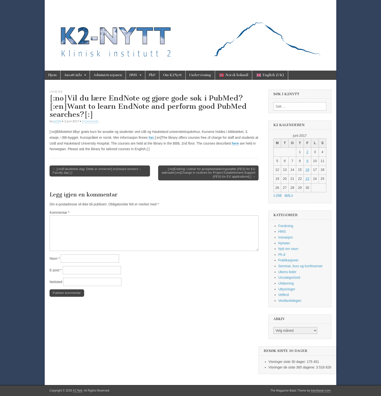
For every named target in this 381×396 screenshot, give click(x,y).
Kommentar (59, 212)
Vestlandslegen (289, 301)
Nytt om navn (288, 249)
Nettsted (56, 282)
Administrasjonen (108, 75)
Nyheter (56, 91)
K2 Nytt (77, 390)
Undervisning (200, 75)
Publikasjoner (288, 260)
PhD (152, 75)
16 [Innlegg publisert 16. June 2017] (307, 170)
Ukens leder (287, 272)
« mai (277, 195)
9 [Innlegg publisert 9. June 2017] (307, 161)
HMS (133, 75)
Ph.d (281, 255)
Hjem (52, 75)
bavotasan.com (321, 390)
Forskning (285, 226)
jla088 (57, 121)
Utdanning (286, 283)
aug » (289, 195)
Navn (55, 258)
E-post (56, 270)
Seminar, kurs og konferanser (300, 266)
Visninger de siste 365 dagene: (292, 367)
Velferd (283, 295)
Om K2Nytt (172, 75)
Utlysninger (286, 289)
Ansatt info (73, 75)
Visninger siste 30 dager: (287, 362)
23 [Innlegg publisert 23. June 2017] (307, 179)
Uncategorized (289, 277)
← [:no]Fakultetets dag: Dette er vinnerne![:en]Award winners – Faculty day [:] (97, 171)
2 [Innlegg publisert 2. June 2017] (307, 152)
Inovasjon (285, 237)
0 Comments (90, 121)
